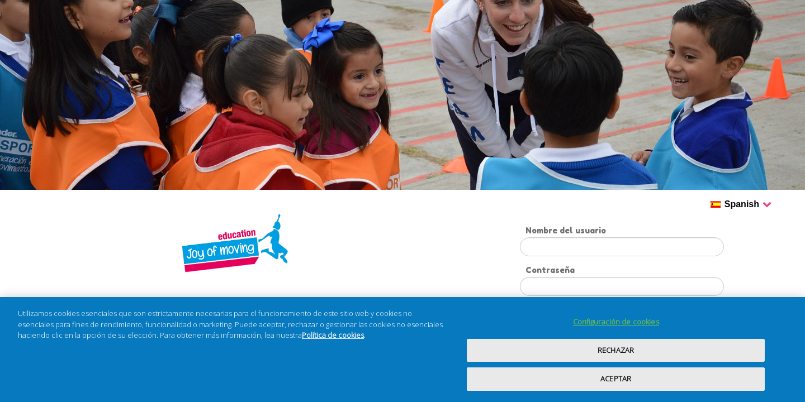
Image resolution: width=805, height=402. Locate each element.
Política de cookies (333, 335)
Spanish (747, 205)
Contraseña (550, 270)
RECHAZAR (616, 350)
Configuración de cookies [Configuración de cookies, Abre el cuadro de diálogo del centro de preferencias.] (616, 322)
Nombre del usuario (565, 230)
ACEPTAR (615, 379)
